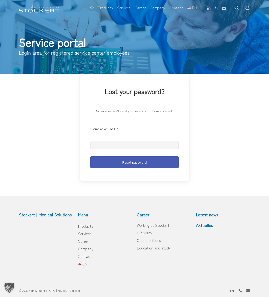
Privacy (62, 290)
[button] (9, 287)
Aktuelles (204, 225)
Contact (85, 256)
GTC (52, 290)
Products (85, 226)
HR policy (144, 232)
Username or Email (104, 129)
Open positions (149, 240)
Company (85, 248)
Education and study (154, 248)
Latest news (207, 215)
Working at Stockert (153, 225)
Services (84, 233)
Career (83, 241)
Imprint (42, 290)
